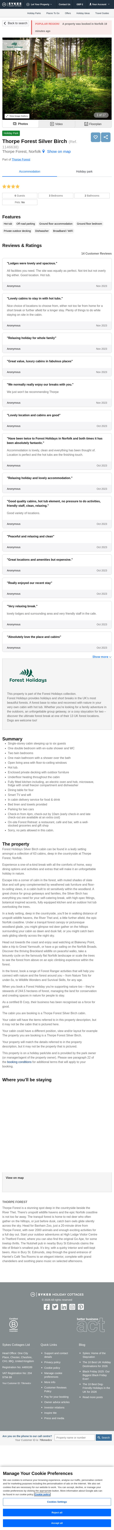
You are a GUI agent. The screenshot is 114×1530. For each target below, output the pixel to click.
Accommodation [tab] (29, 171)
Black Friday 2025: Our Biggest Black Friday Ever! (96, 1375)
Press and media (54, 1418)
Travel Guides (102, 13)
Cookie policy (52, 1367)
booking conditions (19, 1062)
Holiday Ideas (83, 13)
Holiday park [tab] (84, 171)
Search (106, 1437)
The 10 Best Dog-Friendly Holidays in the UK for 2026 (96, 1388)
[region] (57, 1498)
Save (95, 137)
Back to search (17, 23)
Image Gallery (17, 116)
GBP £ (79, 4)
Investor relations (54, 1407)
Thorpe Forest (21, 159)
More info (49, 1382)
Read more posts (93, 1397)
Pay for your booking (56, 1396)
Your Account (99, 4)
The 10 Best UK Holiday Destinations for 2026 (97, 1364)
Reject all (57, 1512)
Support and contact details (56, 1355)
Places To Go (52, 13)
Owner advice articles (57, 1402)
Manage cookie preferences (53, 1375)
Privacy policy (52, 1362)
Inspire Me (50, 1412)
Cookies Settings (57, 1501)
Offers (68, 13)
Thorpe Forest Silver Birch (34, 141)
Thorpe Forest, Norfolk (36, 151)
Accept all (57, 1523)
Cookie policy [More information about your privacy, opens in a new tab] (42, 1494)
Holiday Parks (34, 13)
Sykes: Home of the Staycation (94, 1355)
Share (106, 137)
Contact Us (64, 4)
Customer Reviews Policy (55, 1389)
